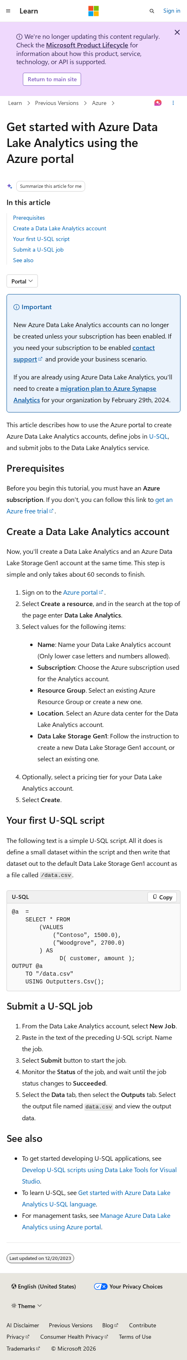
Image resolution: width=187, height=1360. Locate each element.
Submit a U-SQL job (38, 249)
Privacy (15, 1336)
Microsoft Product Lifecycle (87, 44)
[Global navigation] (8, 11)
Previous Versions (57, 103)
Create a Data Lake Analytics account (59, 228)
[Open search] (152, 11)
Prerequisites (29, 217)
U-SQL (158, 436)
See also (23, 260)
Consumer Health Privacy (71, 1336)
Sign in (171, 10)
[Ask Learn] (158, 102)
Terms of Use (135, 1336)
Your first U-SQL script (41, 239)
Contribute (142, 1325)
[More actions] (173, 102)
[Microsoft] (93, 11)
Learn (15, 103)
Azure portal (80, 592)
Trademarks (21, 1348)
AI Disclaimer (23, 1325)
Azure (99, 103)
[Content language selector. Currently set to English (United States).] (44, 1286)
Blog (107, 1325)
